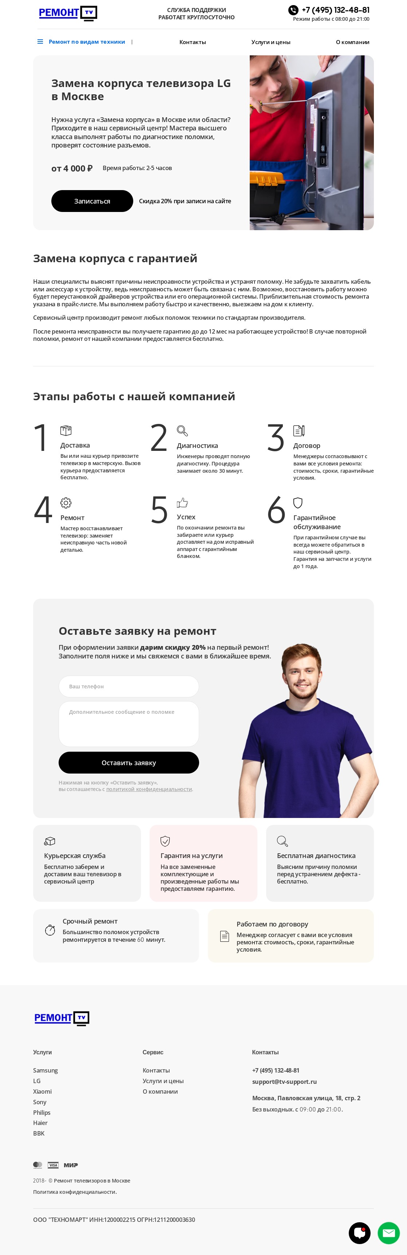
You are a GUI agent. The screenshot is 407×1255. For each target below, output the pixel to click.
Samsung (45, 1070)
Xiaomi (42, 1091)
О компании (353, 42)
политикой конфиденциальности (149, 789)
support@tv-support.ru (284, 1082)
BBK (38, 1133)
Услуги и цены (271, 42)
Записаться (92, 201)
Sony (40, 1102)
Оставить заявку (129, 762)
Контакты (192, 42)
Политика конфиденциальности (74, 1191)
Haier (40, 1123)
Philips (42, 1113)
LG (36, 1081)
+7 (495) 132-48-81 (276, 1070)
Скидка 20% (185, 201)
